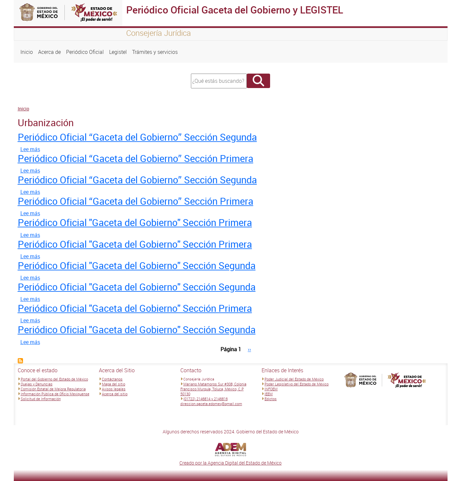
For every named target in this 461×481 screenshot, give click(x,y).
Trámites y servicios (155, 52)
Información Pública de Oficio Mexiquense (55, 393)
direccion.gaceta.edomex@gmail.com (211, 403)
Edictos (271, 398)
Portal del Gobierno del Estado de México (54, 379)
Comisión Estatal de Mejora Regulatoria (53, 388)
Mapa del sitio (113, 383)
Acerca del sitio (114, 393)
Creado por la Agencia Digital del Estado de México (230, 463)
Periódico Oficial (85, 52)
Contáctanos (112, 379)
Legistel (118, 52)
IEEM (269, 393)
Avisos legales (114, 388)
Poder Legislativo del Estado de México (297, 383)
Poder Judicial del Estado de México (294, 379)
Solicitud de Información (41, 398)
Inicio (26, 52)
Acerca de (49, 52)
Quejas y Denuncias (37, 383)
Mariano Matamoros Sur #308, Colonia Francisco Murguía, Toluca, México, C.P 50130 (213, 388)
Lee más (30, 149)
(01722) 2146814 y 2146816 (205, 398)
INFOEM (271, 388)
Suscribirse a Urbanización (20, 360)
